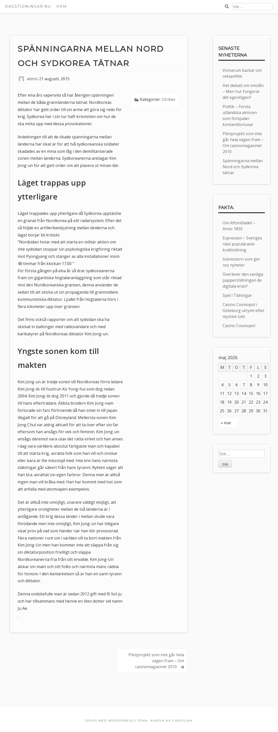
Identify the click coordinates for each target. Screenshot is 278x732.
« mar (226, 422)
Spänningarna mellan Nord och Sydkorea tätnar (243, 166)
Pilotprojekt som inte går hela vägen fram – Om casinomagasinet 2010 (156, 660)
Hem (61, 6)
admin (32, 79)
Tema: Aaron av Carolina (165, 720)
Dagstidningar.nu (28, 6)
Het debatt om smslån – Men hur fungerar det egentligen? (243, 91)
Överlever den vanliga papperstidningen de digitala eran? (243, 280)
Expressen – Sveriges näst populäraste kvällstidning (242, 244)
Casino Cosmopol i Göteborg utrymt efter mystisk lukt (244, 310)
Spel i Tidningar (237, 295)
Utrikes (168, 99)
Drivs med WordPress (109, 720)
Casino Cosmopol (239, 325)
